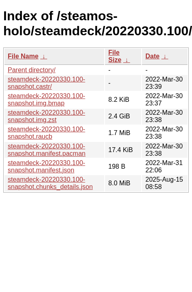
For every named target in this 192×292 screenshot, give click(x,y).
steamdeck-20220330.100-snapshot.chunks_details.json (50, 183)
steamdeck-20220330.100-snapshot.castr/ (46, 83)
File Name (23, 56)
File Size (114, 56)
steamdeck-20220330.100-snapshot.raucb (46, 133)
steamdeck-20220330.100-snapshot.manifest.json (46, 166)
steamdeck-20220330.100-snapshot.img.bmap (46, 99)
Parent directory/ (31, 70)
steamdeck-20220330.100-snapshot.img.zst (46, 116)
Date (152, 56)
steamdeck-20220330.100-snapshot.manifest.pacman (46, 150)
